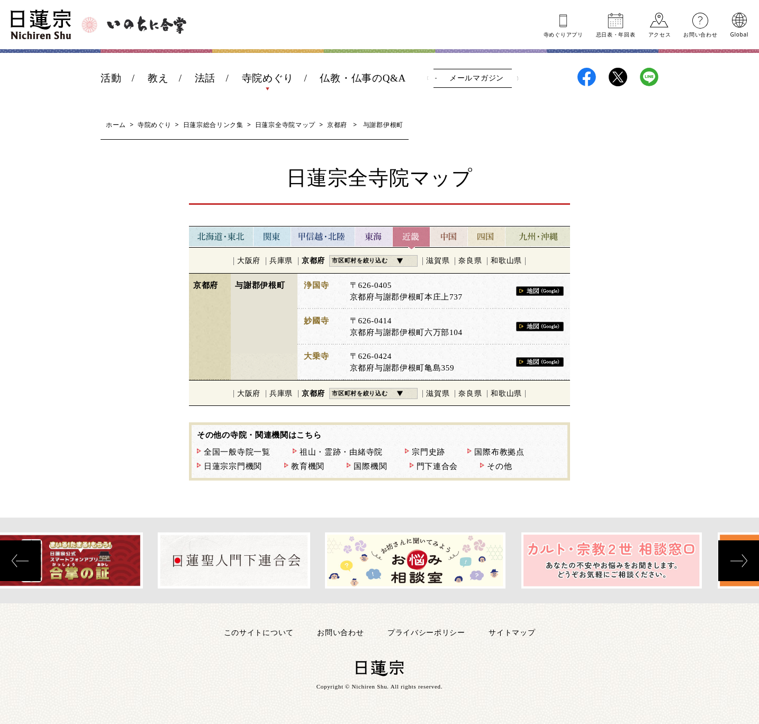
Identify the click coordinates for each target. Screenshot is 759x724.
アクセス (659, 34)
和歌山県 (506, 261)
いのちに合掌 (146, 25)
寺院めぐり (268, 78)
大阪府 (248, 261)
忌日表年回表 (616, 34)
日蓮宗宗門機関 (233, 466)
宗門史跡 (428, 452)
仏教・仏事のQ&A (363, 78)
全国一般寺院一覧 (237, 452)
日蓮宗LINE (649, 77)
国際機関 (370, 466)
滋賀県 (437, 261)
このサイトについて (259, 632)
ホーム (116, 124)
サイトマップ (512, 632)
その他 (499, 466)
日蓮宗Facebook (586, 77)
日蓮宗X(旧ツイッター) (618, 77)
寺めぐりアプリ (563, 34)
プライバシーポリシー (426, 632)
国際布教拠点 (499, 452)
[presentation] (20, 560)
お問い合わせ (700, 34)
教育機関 (307, 466)
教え (158, 78)
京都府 (337, 124)
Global (739, 34)
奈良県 (470, 261)
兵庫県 (281, 261)
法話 (205, 78)
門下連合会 (437, 466)
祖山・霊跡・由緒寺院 (341, 452)
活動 (111, 78)
